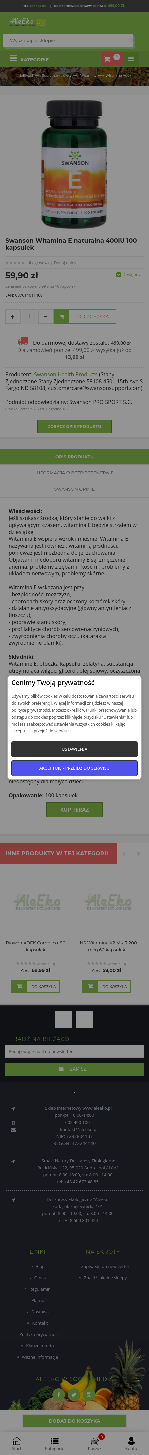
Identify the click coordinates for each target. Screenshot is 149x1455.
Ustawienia (74, 749)
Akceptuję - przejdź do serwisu (74, 768)
